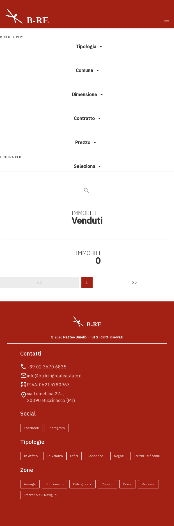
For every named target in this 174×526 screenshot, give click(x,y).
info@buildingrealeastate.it (54, 376)
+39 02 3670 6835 (47, 367)
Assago (30, 484)
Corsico (107, 484)
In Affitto (31, 456)
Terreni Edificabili (147, 456)
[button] (166, 22)
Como (127, 484)
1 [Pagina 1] (87, 282)
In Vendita (55, 456)
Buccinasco (54, 484)
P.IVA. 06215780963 (48, 384)
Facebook (31, 428)
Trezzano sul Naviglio (40, 495)
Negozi (119, 456)
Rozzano (148, 484)
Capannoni (96, 456)
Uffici (74, 456)
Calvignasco (82, 484)
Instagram (56, 428)
